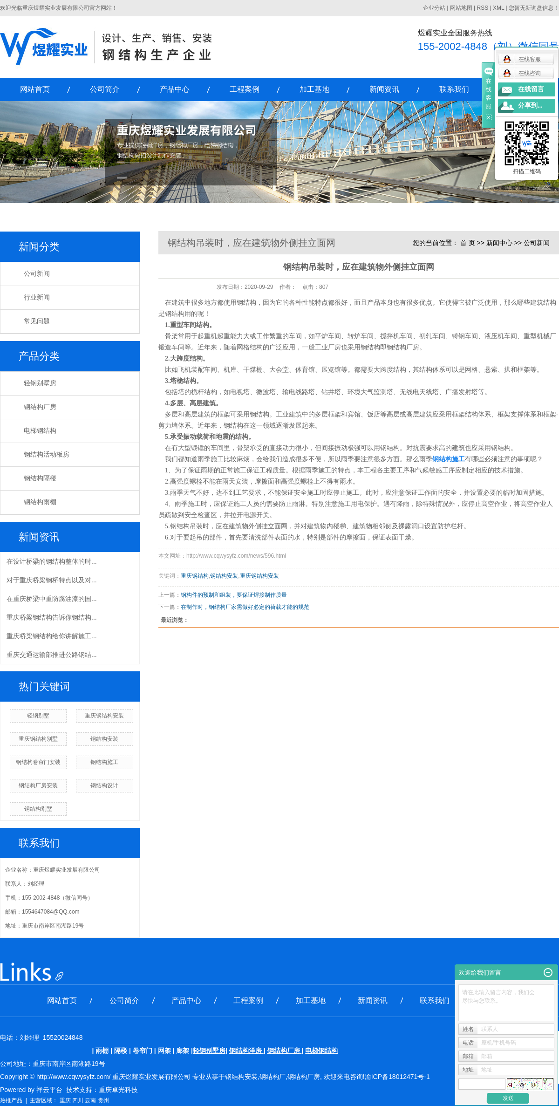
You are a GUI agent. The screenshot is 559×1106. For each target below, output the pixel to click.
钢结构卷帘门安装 (38, 762)
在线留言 (531, 89)
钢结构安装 (104, 739)
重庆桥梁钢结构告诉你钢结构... (52, 617)
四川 (77, 1100)
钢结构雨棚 (40, 501)
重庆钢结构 (195, 576)
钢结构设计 (104, 785)
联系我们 (454, 89)
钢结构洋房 (245, 1050)
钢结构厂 (272, 1076)
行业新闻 (37, 297)
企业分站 (434, 8)
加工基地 (314, 89)
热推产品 (11, 1100)
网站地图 (461, 8)
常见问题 (37, 321)
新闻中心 (499, 242)
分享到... (530, 105)
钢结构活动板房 (46, 454)
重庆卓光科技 (118, 1089)
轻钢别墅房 (40, 383)
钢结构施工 (104, 762)
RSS (482, 8)
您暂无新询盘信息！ (534, 8)
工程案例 (244, 89)
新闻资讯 (384, 89)
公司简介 (105, 89)
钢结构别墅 (38, 809)
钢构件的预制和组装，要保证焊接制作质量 (234, 595)
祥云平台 (49, 1089)
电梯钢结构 (40, 430)
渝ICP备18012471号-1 (397, 1076)
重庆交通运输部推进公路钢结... (52, 654)
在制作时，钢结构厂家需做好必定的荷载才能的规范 (245, 607)
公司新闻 (37, 273)
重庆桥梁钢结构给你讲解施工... (52, 636)
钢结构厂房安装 (38, 785)
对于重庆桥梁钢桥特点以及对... (52, 580)
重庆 (65, 1100)
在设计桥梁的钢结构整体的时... (52, 561)
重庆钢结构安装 (104, 715)
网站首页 (35, 89)
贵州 (103, 1100)
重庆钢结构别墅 (38, 739)
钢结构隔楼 (40, 478)
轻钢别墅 (38, 715)
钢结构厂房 (40, 406)
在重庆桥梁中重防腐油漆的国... (52, 598)
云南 (90, 1100)
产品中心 (175, 89)
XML (498, 8)
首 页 (467, 242)
